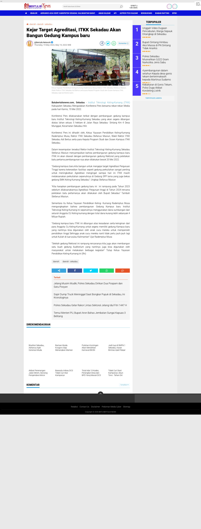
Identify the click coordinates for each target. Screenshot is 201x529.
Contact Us (84, 407)
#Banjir (33, 13)
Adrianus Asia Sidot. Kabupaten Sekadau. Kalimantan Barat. (67, 13)
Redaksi (74, 407)
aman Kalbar (105, 13)
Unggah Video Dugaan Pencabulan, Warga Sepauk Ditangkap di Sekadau (155, 31)
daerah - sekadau (44, 24)
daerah (33, 24)
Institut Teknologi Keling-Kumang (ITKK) (109, 102)
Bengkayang (146, 13)
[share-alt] (59, 270)
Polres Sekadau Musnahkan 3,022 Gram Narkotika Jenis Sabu (156, 59)
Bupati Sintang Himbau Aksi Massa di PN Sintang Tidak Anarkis (156, 45)
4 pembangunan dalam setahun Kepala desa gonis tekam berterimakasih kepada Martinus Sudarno (157, 74)
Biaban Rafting (162, 13)
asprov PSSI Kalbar (129, 13)
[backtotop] (100, 394)
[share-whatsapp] (114, 43)
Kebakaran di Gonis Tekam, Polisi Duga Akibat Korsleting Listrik (156, 87)
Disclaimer (95, 407)
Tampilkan (124, 385)
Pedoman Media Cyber (111, 407)
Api (115, 13)
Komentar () (123, 43)
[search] (93, 6)
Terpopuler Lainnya (153, 98)
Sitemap (126, 407)
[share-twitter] (108, 43)
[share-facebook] (102, 43)
